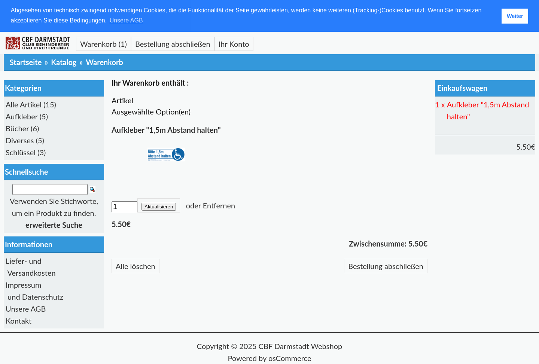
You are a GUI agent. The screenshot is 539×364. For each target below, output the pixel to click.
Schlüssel (21, 151)
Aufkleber (22, 115)
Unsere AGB (26, 308)
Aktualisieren (158, 206)
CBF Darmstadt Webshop (300, 345)
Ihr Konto (234, 43)
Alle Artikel (24, 104)
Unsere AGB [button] (126, 20)
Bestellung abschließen (172, 43)
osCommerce (289, 357)
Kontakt (18, 320)
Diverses (20, 139)
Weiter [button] (515, 16)
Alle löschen (135, 265)
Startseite (26, 61)
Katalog (63, 61)
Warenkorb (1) (103, 43)
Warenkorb (104, 61)
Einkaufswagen (462, 87)
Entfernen (219, 205)
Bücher (17, 127)
